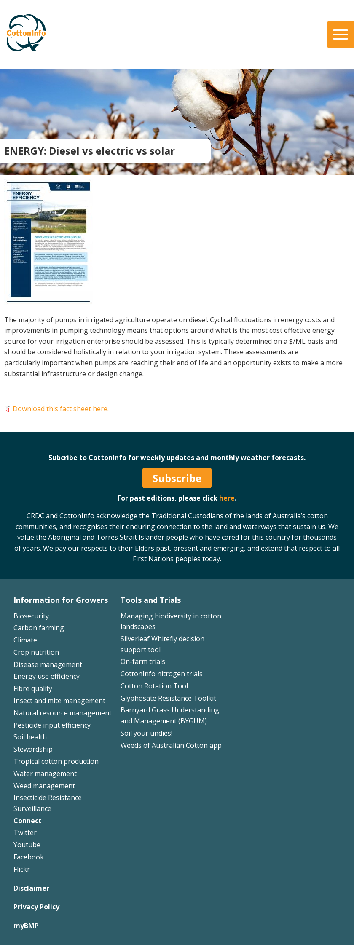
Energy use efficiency (46, 676)
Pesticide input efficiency (52, 725)
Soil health (30, 737)
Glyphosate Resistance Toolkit (168, 698)
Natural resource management (62, 712)
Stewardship (33, 749)
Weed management (44, 785)
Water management (45, 773)
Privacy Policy (36, 906)
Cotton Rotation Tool (154, 686)
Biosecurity (31, 616)
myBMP (26, 925)
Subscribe (177, 478)
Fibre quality (32, 688)
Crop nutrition (36, 652)
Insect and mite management (59, 700)
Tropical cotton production (56, 761)
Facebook (28, 857)
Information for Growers (60, 600)
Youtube (26, 844)
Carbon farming (38, 627)
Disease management (47, 664)
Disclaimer (31, 888)
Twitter (25, 832)
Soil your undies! (146, 733)
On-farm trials (143, 661)
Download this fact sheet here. (61, 408)
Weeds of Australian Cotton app (171, 745)
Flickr (21, 869)
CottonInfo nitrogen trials (162, 673)
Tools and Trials (151, 600)
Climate (25, 640)
